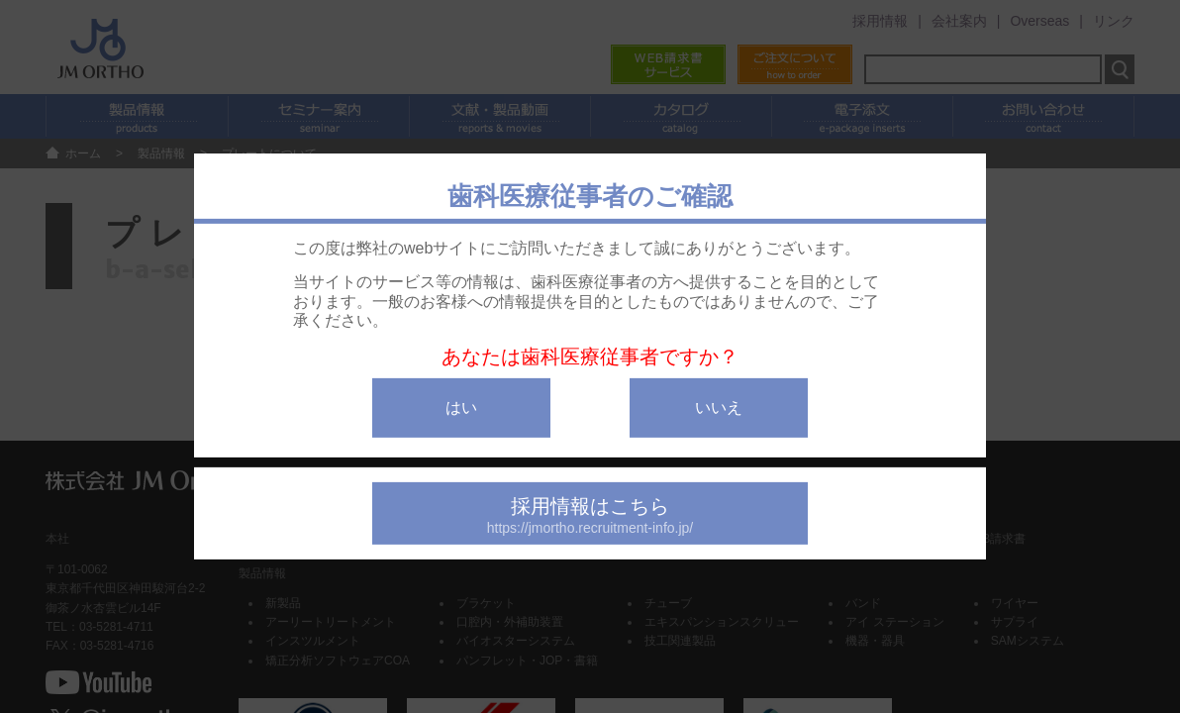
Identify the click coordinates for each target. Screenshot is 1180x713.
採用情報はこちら (590, 515)
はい (461, 407)
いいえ (718, 407)
